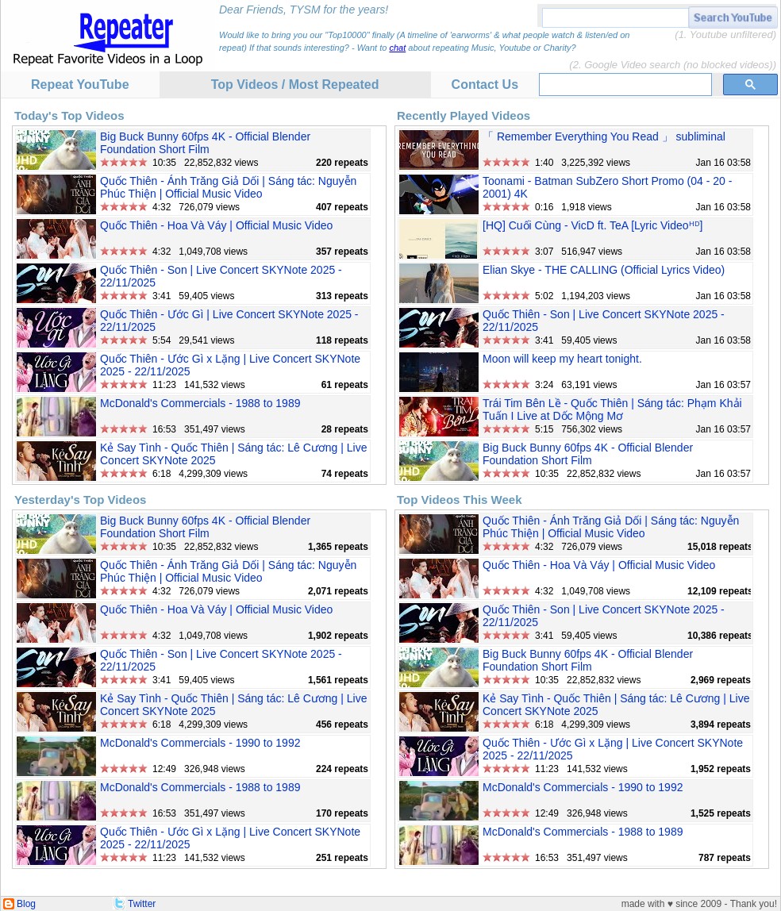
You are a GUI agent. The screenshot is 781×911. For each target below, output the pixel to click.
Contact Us (485, 84)
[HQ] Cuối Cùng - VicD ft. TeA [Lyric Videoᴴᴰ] (592, 225)
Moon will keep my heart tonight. (562, 358)
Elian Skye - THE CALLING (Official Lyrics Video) (604, 269)
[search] (624, 85)
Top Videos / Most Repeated (295, 84)
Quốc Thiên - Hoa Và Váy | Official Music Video (216, 225)
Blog (26, 903)
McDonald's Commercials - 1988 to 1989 (200, 403)
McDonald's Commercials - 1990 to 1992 (200, 742)
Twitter (142, 903)
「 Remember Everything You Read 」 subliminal (604, 136)
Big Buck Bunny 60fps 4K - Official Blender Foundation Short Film (205, 143)
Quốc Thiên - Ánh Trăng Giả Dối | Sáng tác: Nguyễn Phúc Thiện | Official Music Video (228, 187)
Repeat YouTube (80, 84)
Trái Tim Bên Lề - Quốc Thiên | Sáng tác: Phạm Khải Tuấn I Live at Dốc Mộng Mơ (612, 409)
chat (397, 47)
